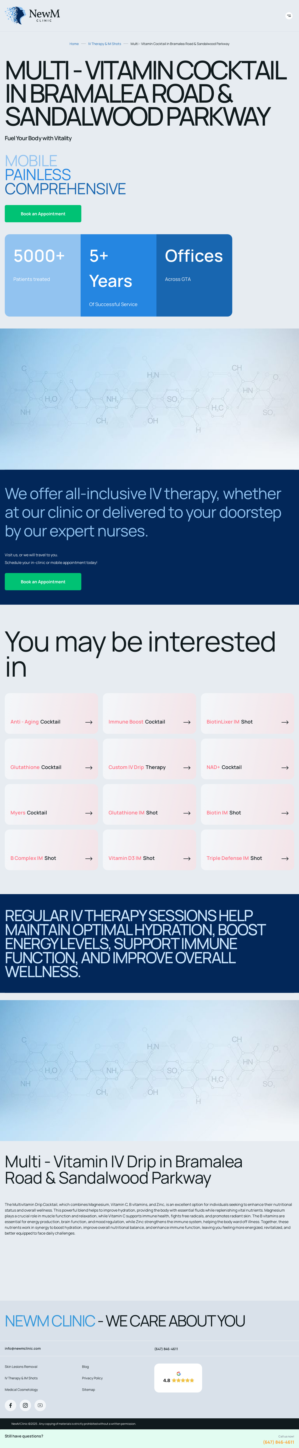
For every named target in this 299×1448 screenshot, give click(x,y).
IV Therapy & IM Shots (104, 43)
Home (74, 43)
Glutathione (51, 767)
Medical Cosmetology (21, 1389)
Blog (85, 1366)
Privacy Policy (92, 1378)
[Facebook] (10, 1405)
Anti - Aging (51, 721)
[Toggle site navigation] (289, 16)
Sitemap (88, 1389)
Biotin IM (247, 812)
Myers (51, 812)
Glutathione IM (149, 812)
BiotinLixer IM (247, 721)
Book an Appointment (43, 214)
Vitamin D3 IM (149, 858)
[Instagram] (25, 1405)
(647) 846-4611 (278, 1442)
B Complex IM (51, 858)
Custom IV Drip (149, 767)
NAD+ (247, 767)
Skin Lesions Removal (21, 1366)
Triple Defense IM (247, 858)
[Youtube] (40, 1405)
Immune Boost (149, 721)
